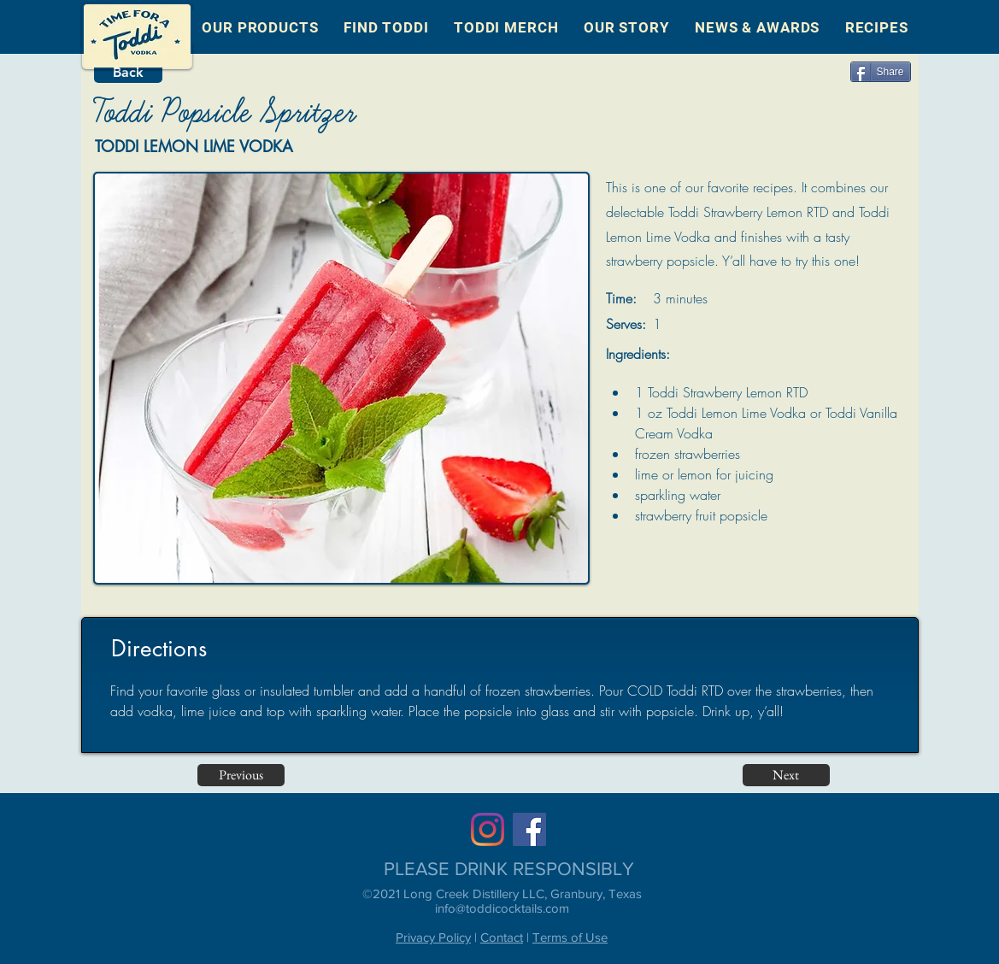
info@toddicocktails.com (502, 908)
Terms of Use (570, 937)
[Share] (880, 72)
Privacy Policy (433, 937)
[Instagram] (487, 829)
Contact (501, 937)
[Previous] (241, 775)
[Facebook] (529, 829)
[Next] (786, 775)
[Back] (128, 72)
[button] (260, 27)
